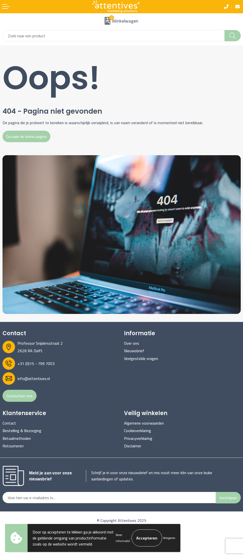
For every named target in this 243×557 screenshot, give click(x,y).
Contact (9, 423)
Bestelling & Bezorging (22, 430)
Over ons (131, 343)
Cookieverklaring (137, 430)
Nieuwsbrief (134, 350)
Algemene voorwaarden (144, 423)
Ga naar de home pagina (26, 136)
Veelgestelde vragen (141, 358)
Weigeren (169, 538)
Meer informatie (123, 538)
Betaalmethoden (17, 438)
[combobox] (114, 35)
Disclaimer (132, 446)
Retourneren (13, 446)
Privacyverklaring (138, 438)
